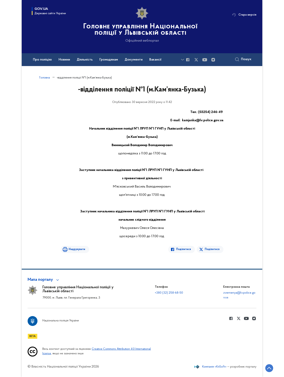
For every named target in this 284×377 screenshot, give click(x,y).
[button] (44, 279)
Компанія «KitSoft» (214, 366)
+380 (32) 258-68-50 (169, 292)
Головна (44, 77)
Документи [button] (134, 60)
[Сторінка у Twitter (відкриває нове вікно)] (196, 59)
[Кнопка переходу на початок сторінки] (269, 368)
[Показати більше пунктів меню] (182, 59)
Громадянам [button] (108, 60)
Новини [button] (64, 60)
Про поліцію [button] (42, 60)
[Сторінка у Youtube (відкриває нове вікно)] (204, 59)
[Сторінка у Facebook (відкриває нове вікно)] (187, 59)
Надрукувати (77, 249)
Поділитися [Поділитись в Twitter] (212, 249)
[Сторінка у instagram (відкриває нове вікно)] (213, 59)
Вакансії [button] (155, 60)
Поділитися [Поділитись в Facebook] (183, 249)
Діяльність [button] (85, 60)
